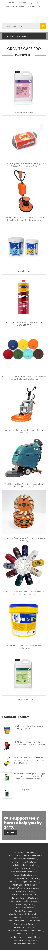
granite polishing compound (24, 872)
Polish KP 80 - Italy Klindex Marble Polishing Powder (29, 727)
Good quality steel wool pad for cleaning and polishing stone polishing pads (24, 164)
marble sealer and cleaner (24, 894)
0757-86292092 (34, 6)
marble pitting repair (24, 904)
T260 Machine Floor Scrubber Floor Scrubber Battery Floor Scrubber (23, 485)
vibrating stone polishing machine (24, 914)
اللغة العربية (33, 2)
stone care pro (24, 934)
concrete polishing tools (24, 940)
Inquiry (10, 832)
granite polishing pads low (24, 943)
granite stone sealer (24, 911)
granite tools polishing (24, 875)
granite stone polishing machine (24, 878)
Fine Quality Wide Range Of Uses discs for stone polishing (24, 539)
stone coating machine (24, 852)
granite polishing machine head (24, 881)
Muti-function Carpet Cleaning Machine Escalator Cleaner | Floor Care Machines (30, 760)
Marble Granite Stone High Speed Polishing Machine (24, 431)
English (11, 2)
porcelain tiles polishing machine (24, 888)
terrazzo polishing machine (24, 898)
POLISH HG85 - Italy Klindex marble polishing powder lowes (24, 646)
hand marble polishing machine (24, 937)
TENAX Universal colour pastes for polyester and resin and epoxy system (24, 593)
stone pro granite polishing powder (24, 920)
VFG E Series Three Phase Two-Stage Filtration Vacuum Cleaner (29, 743)
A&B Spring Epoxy (24, 271)
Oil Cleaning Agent (23, 789)
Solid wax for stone (24, 112)
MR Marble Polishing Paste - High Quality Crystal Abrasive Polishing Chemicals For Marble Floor (29, 776)
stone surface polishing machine (24, 901)
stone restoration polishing (24, 858)
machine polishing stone (24, 885)
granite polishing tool (24, 927)
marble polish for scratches (24, 862)
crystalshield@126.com (15, 6)
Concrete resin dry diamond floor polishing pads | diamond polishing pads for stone (24, 377)
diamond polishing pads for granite (24, 855)
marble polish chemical (16, 930)
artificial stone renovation (24, 917)
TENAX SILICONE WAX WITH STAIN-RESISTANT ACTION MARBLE (24, 323)
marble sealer (36, 930)
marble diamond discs (24, 907)
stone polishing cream (24, 924)
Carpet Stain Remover (24, 699)
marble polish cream (24, 891)
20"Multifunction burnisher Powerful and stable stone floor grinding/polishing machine (24, 218)
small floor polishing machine (24, 865)
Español (22, 2)
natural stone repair (24, 868)
